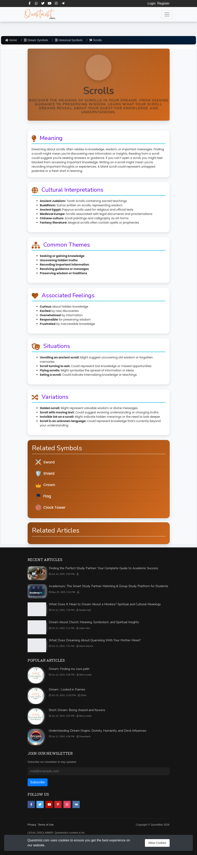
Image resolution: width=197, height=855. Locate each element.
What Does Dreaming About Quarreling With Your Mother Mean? (95, 640)
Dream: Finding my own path (69, 669)
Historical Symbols (68, 40)
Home (11, 40)
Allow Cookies (157, 843)
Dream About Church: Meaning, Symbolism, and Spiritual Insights (94, 622)
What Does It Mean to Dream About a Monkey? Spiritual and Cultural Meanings (105, 604)
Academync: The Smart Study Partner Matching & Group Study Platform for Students (108, 586)
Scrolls (95, 40)
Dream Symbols (36, 40)
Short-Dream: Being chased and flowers (77, 710)
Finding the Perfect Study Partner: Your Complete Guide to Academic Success (103, 568)
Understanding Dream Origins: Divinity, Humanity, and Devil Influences (97, 731)
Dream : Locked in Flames (67, 689)
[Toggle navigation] (167, 14)
